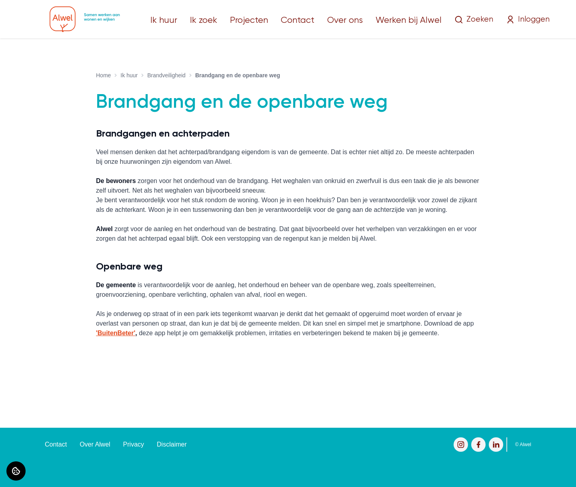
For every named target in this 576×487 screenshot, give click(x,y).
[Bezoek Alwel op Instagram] (461, 444)
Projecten (249, 20)
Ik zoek (203, 20)
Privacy (133, 444)
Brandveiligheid (166, 75)
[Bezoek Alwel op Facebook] (478, 444)
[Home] (85, 19)
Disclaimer (172, 444)
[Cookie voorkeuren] (16, 471)
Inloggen (528, 19)
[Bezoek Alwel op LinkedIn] (496, 444)
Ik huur (163, 20)
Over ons (345, 20)
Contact (297, 20)
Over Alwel (95, 444)
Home (103, 75)
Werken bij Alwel (409, 20)
